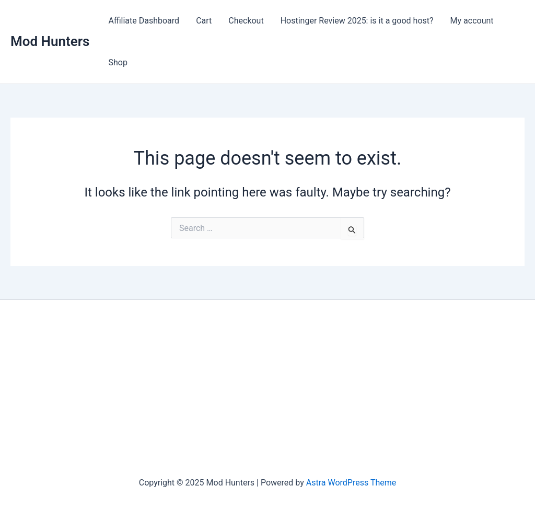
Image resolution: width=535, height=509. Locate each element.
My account (472, 21)
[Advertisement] (267, 389)
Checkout (245, 21)
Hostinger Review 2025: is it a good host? (357, 21)
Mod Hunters (49, 41)
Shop (117, 62)
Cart (204, 21)
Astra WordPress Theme (351, 483)
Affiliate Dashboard (143, 21)
